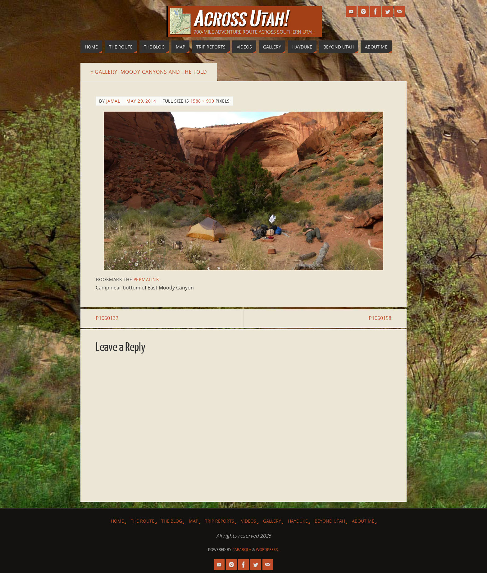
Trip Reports (219, 521)
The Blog (171, 521)
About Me (363, 521)
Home (117, 521)
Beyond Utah (330, 521)
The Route (142, 521)
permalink (146, 279)
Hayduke (298, 521)
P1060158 (380, 318)
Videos (248, 521)
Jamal (113, 101)
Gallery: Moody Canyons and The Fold (148, 71)
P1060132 (107, 318)
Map (193, 521)
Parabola (241, 549)
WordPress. (267, 549)
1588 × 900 (202, 101)
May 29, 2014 (141, 101)
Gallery (272, 521)
